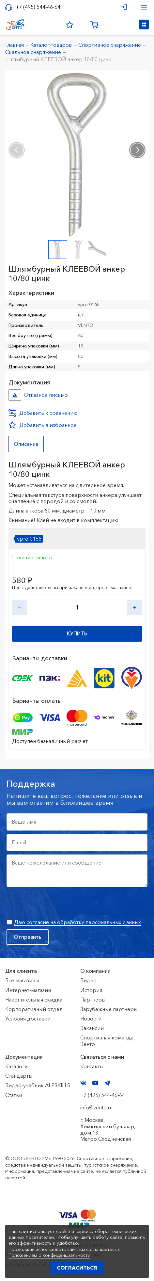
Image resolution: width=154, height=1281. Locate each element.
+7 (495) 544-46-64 (38, 7)
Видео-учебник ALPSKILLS (37, 1085)
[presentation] (16, 150)
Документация (24, 1056)
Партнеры (92, 999)
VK (83, 1083)
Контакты (91, 1066)
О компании (95, 971)
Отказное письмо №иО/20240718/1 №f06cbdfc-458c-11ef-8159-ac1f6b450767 (14, 395)
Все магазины (22, 980)
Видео (88, 980)
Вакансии (92, 1028)
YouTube (95, 1083)
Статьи (13, 1095)
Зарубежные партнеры (108, 1009)
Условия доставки (28, 1018)
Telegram (107, 1083)
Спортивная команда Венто (106, 1040)
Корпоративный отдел (33, 1009)
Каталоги (16, 1066)
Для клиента (21, 971)
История (91, 990)
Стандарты (18, 1075)
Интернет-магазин (28, 990)
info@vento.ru (96, 1107)
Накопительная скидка (33, 999)
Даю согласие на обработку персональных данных (77, 922)
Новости (90, 1018)
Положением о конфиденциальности (49, 1255)
